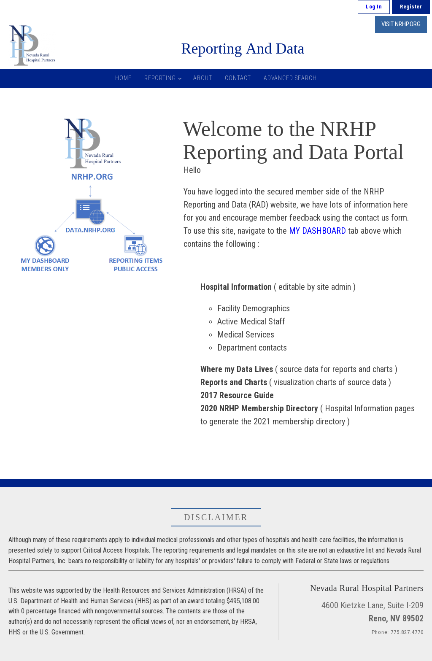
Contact (238, 78)
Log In (374, 6)
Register (411, 6)
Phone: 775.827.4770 (398, 632)
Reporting (160, 78)
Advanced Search (290, 78)
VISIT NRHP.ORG (401, 24)
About (202, 78)
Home (123, 78)
